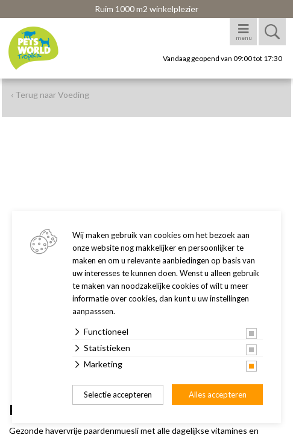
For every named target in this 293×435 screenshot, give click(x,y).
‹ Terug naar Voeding (50, 94)
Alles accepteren (218, 394)
